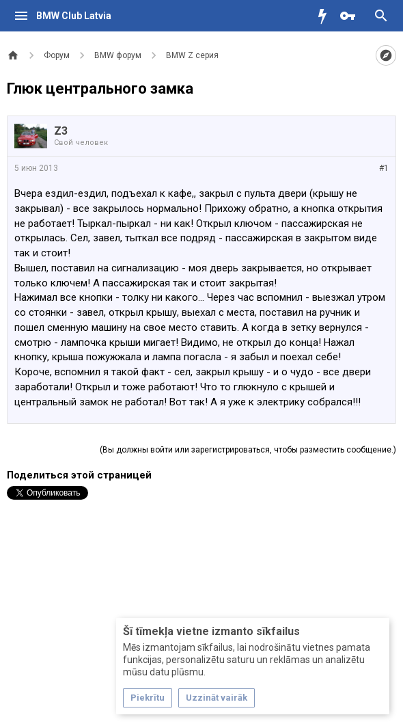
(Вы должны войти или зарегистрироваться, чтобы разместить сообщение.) (248, 450)
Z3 (61, 130)
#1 (384, 168)
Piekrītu (147, 697)
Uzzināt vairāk (216, 697)
